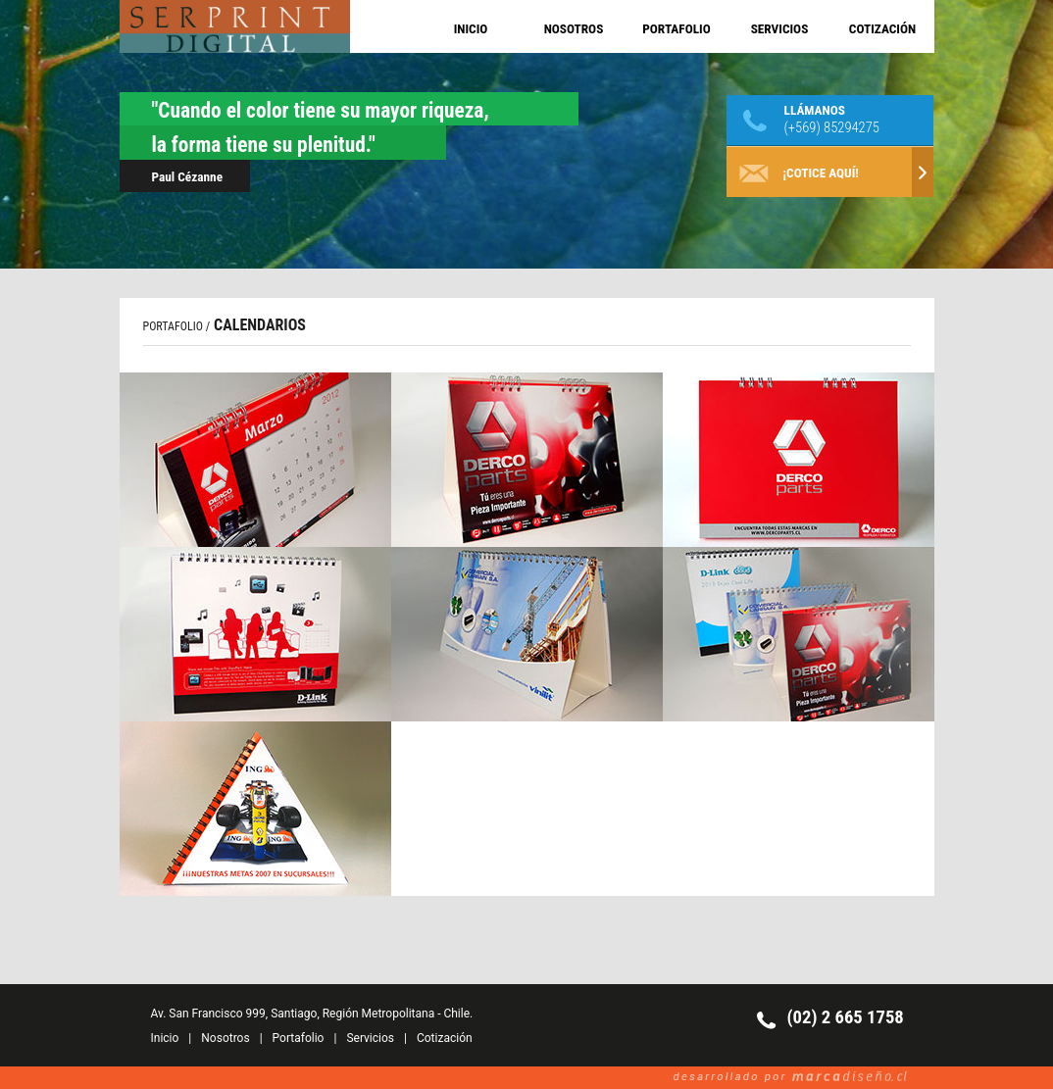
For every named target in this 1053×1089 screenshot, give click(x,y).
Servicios (370, 1038)
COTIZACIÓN (882, 29)
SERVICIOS (780, 29)
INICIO (471, 29)
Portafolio (299, 1038)
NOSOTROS (574, 29)
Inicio (165, 1038)
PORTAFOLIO (676, 29)
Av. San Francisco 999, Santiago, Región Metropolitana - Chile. (312, 1013)
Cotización (445, 1038)
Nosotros (225, 1038)
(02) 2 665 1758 (845, 1017)
